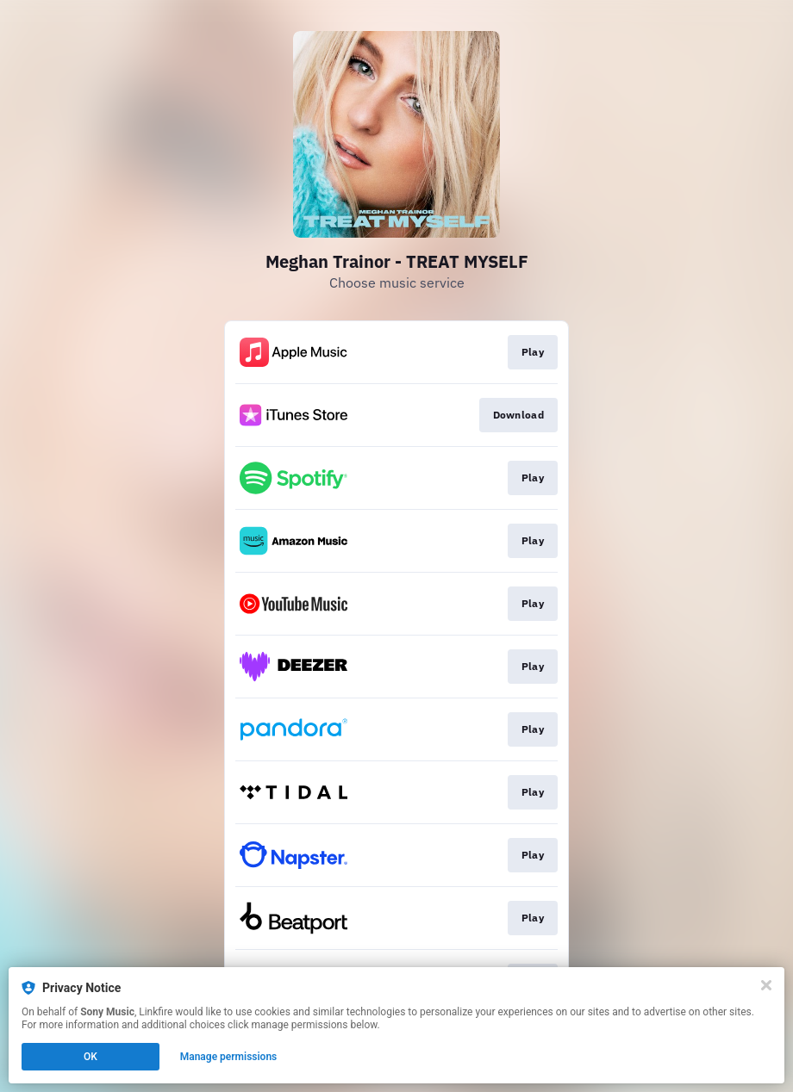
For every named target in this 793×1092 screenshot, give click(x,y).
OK (90, 1057)
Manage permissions (229, 1057)
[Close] (766, 985)
